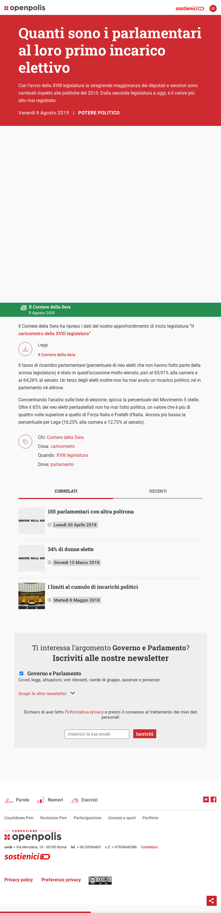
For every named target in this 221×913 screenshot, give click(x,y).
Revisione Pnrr (53, 818)
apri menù (213, 8)
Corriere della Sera (65, 437)
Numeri (55, 800)
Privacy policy (18, 880)
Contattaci (149, 847)
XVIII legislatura (72, 455)
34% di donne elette (71, 549)
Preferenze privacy (61, 880)
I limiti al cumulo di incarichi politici (93, 586)
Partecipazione (88, 818)
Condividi (212, 901)
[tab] (65, 492)
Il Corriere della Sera (56, 354)
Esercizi (89, 800)
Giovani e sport (122, 818)
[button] (46, 693)
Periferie (150, 818)
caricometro (63, 446)
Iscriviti (144, 734)
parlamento (62, 464)
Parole (22, 800)
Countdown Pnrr (19, 818)
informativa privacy (85, 712)
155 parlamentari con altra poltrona (91, 511)
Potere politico (99, 113)
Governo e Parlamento (54, 673)
